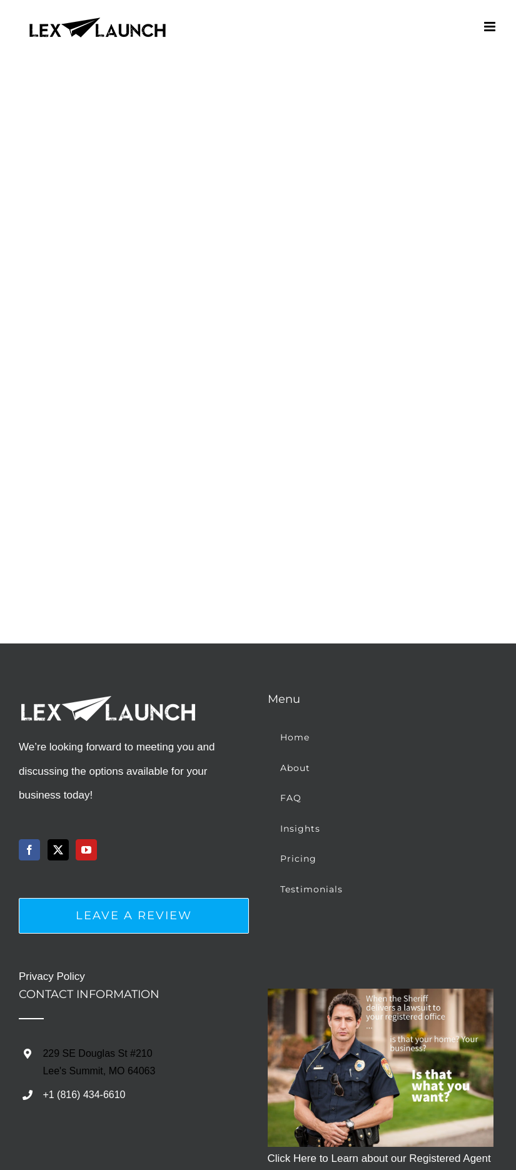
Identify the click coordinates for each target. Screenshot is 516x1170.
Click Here (292, 1158)
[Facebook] (29, 849)
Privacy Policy (52, 976)
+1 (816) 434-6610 (84, 1094)
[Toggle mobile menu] (490, 26)
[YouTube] (86, 849)
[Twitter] (58, 849)
